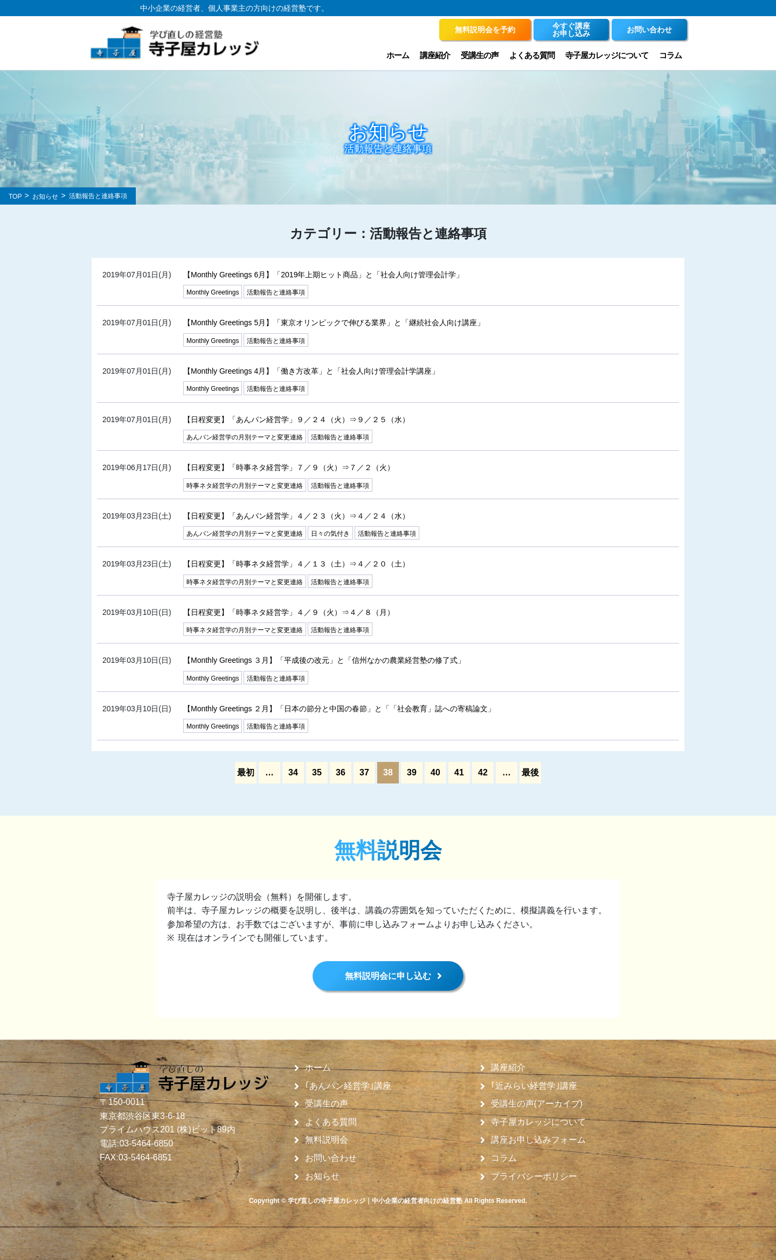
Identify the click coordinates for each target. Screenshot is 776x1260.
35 (317, 772)
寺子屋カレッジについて (606, 55)
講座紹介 (435, 55)
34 (293, 772)
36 (340, 772)
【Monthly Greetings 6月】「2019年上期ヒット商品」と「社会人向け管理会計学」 (323, 274)
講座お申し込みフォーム (538, 1140)
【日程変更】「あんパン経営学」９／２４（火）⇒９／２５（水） (296, 419)
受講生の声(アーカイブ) (537, 1104)
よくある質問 (532, 55)
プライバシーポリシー (534, 1176)
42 (483, 772)
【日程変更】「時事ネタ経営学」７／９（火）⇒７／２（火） (288, 467)
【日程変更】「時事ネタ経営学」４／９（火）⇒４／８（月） (288, 612)
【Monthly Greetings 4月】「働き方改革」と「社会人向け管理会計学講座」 (311, 371)
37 (364, 772)
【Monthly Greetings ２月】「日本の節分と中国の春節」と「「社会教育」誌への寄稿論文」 (339, 708)
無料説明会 (326, 1140)
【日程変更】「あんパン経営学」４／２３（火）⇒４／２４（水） (296, 516)
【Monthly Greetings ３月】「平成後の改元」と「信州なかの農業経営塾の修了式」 (324, 660)
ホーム (397, 55)
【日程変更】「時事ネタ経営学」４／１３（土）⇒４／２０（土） (296, 563)
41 (459, 772)
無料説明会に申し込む (388, 976)
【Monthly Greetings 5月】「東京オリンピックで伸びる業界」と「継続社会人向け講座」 (333, 322)
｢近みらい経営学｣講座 (534, 1086)
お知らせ (322, 1176)
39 (412, 772)
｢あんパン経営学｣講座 (348, 1086)
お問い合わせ (331, 1158)
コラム (670, 55)
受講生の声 (479, 55)
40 (435, 772)
